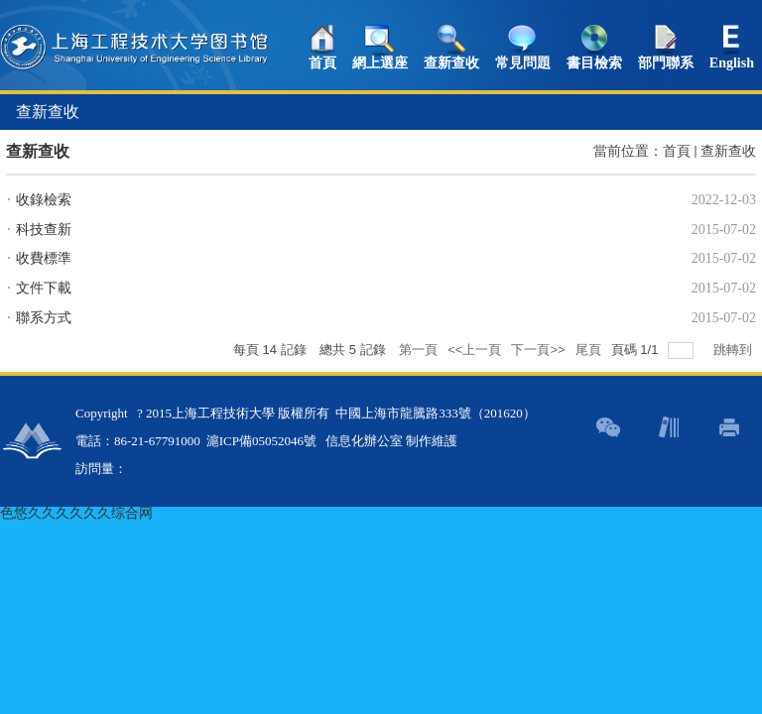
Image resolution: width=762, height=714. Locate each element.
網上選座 (380, 63)
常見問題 (523, 63)
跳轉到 (734, 349)
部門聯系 (666, 63)
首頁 (322, 63)
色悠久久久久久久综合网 (76, 513)
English (731, 63)
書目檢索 (594, 63)
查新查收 (451, 63)
